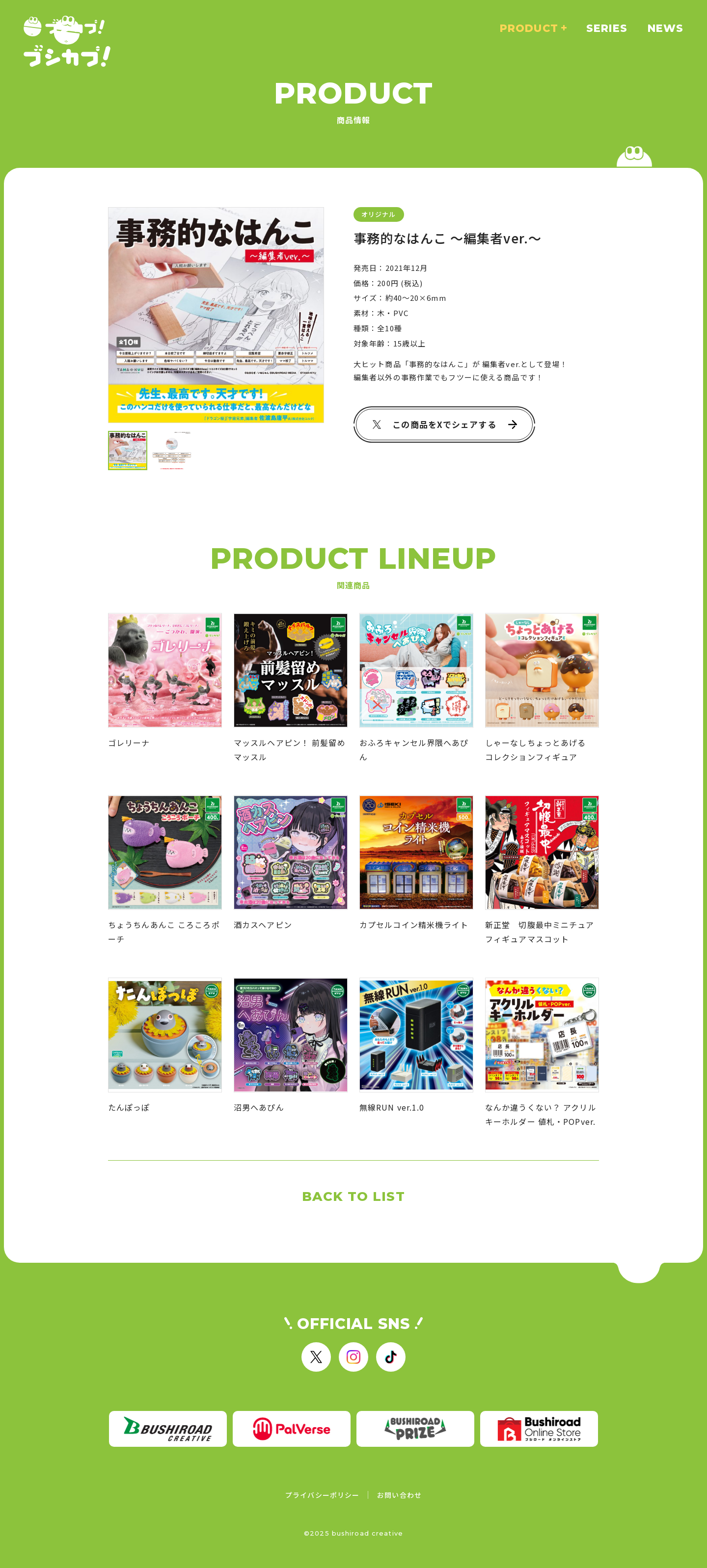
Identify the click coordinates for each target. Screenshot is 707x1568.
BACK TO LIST (353, 1196)
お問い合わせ (399, 1495)
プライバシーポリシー (322, 1495)
